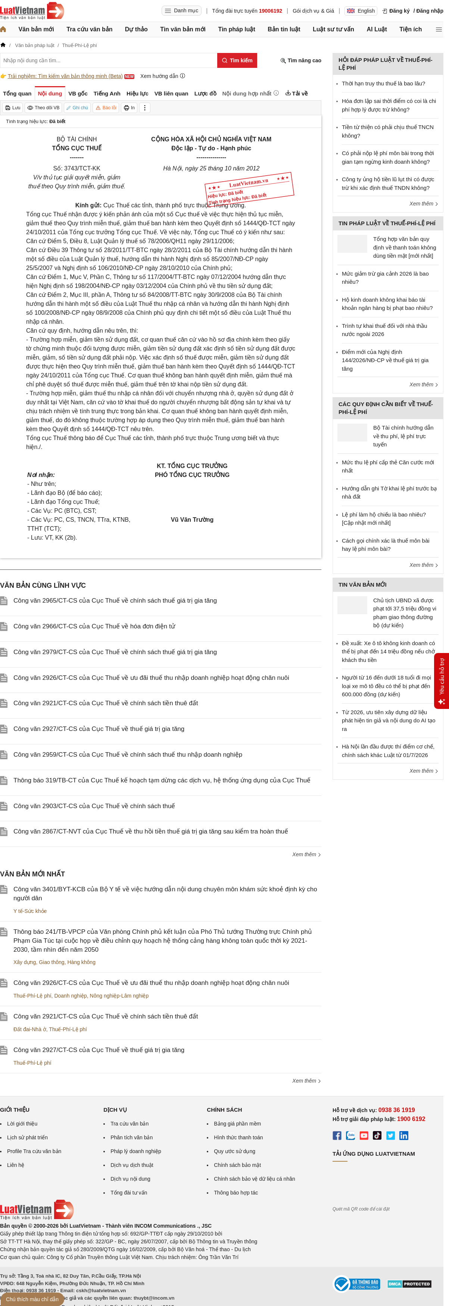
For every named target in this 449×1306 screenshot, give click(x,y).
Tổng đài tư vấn (128, 1193)
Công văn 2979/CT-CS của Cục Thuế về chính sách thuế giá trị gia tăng (115, 652)
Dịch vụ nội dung (130, 1179)
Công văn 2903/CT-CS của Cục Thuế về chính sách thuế (94, 806)
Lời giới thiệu (22, 1124)
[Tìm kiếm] (237, 60)
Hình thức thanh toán (238, 1137)
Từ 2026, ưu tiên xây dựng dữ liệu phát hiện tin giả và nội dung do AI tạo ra (389, 720)
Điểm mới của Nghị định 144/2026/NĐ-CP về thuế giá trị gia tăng (385, 360)
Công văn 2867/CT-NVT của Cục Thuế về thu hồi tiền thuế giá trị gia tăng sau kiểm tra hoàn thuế (150, 831)
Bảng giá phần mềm (237, 1124)
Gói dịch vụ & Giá (313, 11)
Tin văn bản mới (183, 29)
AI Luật (377, 29)
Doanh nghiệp (70, 996)
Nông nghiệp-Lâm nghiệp (119, 996)
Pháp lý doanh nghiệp (135, 1151)
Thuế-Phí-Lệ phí (32, 996)
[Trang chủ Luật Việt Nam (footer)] (37, 1218)
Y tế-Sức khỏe (30, 911)
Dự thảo (136, 29)
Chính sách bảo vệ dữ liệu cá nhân (254, 1179)
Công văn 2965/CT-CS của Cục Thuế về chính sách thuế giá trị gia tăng (115, 600)
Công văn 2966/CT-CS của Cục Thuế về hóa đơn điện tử (94, 626)
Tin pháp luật (236, 29)
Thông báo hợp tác (236, 1193)
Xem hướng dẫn (162, 76)
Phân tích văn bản (131, 1137)
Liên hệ (15, 1165)
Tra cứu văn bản (89, 29)
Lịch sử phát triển (27, 1137)
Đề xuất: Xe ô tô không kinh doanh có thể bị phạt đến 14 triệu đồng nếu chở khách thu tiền (388, 651)
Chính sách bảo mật (237, 1165)
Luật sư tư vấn (333, 29)
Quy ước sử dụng (234, 1151)
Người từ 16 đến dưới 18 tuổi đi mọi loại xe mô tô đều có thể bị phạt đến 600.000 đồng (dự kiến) (386, 685)
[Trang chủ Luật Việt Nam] (32, 11)
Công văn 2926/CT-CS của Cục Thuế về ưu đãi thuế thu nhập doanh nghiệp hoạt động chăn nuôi (151, 677)
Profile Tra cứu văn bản (34, 1151)
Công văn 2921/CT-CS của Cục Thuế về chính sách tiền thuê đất (105, 703)
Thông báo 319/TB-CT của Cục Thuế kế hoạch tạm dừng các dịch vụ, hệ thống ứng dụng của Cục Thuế (162, 780)
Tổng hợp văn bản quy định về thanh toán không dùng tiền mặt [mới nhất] (404, 247)
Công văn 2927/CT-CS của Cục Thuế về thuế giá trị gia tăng (98, 728)
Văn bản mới (36, 29)
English (361, 11)
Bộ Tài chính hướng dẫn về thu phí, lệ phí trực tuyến (403, 436)
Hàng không (81, 962)
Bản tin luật (284, 29)
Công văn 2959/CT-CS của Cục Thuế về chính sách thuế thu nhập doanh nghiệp (127, 754)
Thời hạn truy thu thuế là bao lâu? (383, 83)
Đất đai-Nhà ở (29, 1029)
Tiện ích (410, 29)
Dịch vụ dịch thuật (131, 1165)
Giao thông (52, 962)
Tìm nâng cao (300, 60)
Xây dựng (24, 962)
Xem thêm (306, 854)
